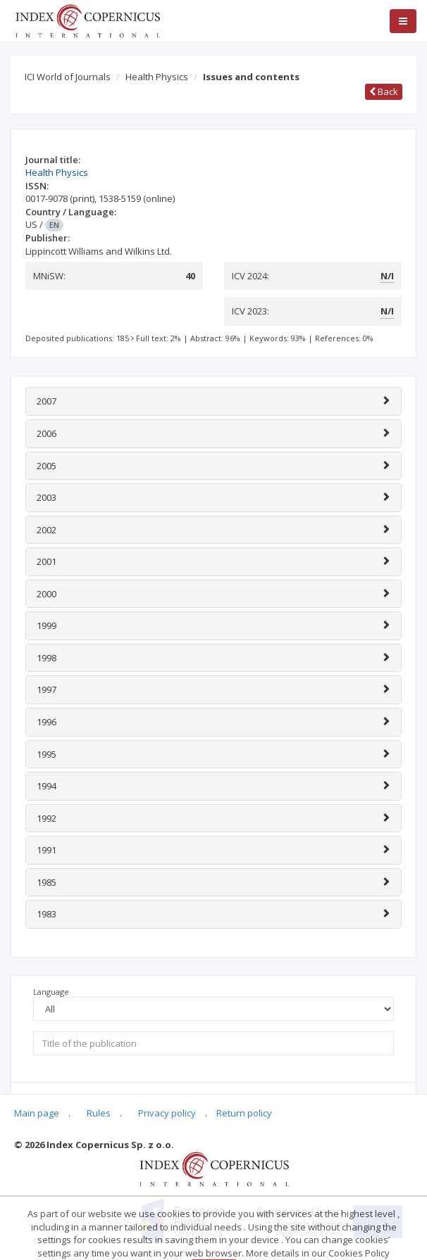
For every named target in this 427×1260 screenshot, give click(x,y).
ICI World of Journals (68, 76)
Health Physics (156, 76)
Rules (99, 1113)
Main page (36, 1113)
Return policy (244, 1113)
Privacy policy (167, 1113)
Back (383, 91)
